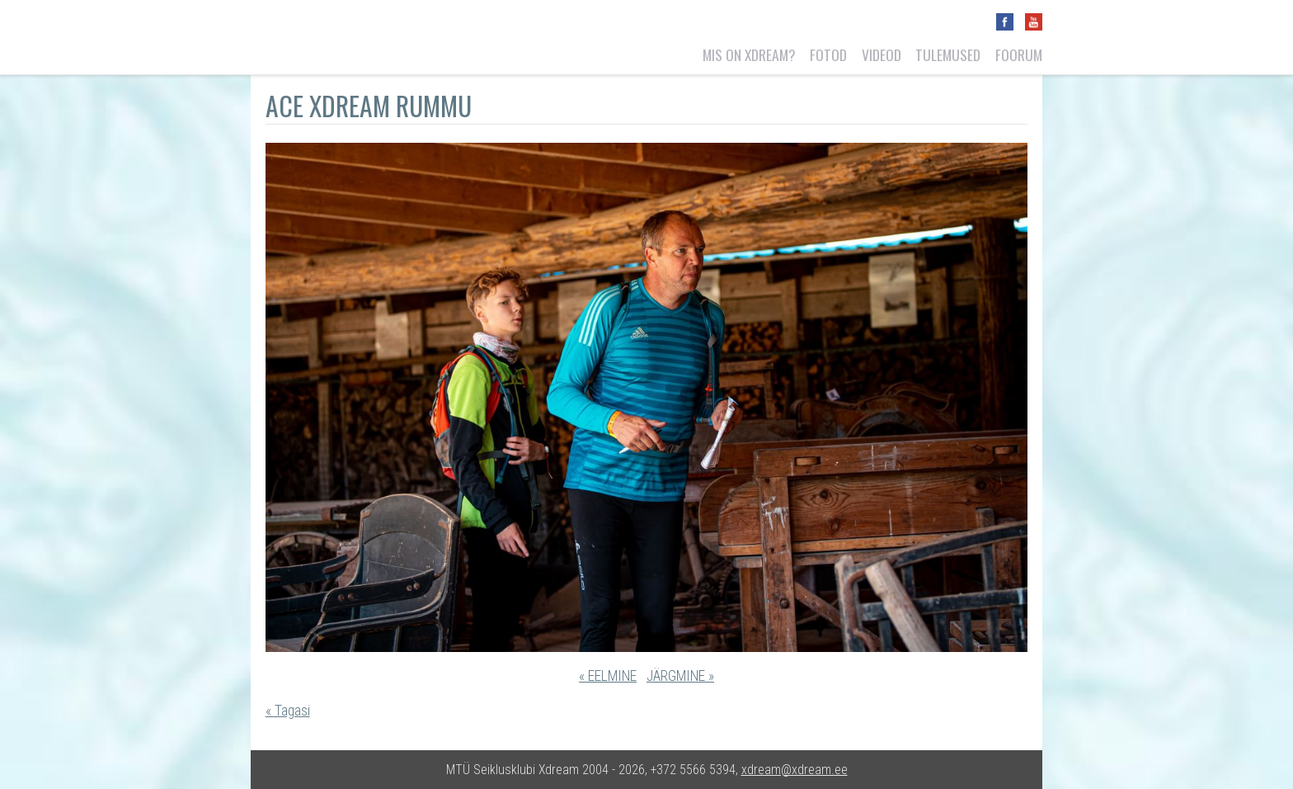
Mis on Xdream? (749, 54)
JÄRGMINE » (680, 676)
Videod (881, 54)
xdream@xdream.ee (794, 769)
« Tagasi (288, 710)
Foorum (1018, 54)
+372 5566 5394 (693, 769)
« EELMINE (608, 676)
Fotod (828, 54)
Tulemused (947, 54)
